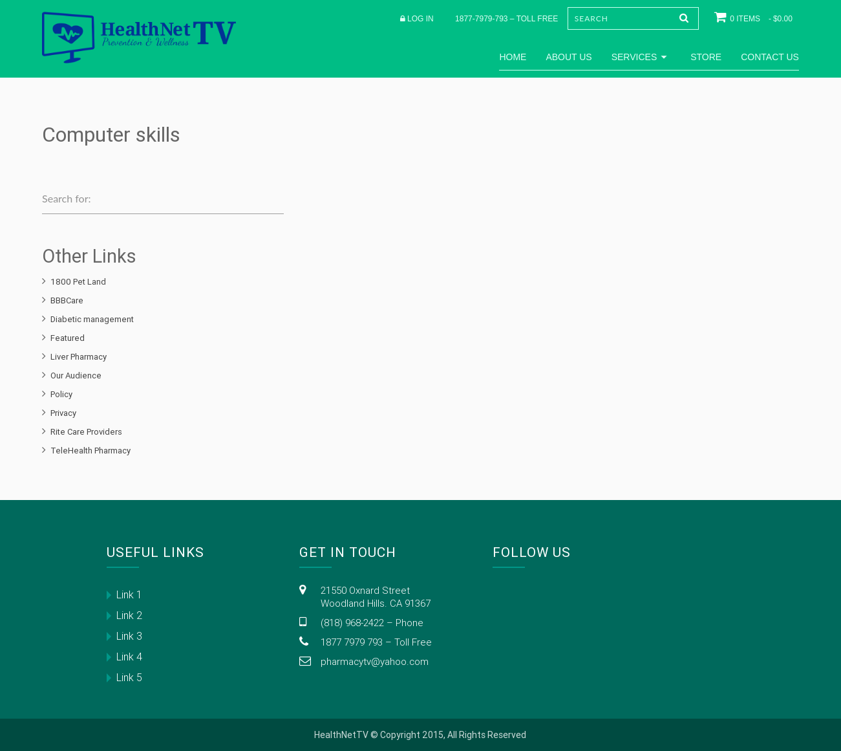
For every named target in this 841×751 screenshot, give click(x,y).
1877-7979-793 (481, 18)
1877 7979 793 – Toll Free (376, 642)
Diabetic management (92, 319)
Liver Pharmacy (78, 356)
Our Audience (75, 375)
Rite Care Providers (86, 431)
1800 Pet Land (78, 281)
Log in (420, 18)
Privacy (63, 413)
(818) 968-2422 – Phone (372, 622)
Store (705, 57)
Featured (67, 337)
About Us (568, 57)
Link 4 (129, 656)
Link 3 (129, 635)
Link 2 (129, 615)
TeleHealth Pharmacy (90, 450)
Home (512, 57)
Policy (61, 394)
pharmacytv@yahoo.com (375, 661)
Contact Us (770, 57)
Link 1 (129, 594)
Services (642, 56)
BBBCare (66, 300)
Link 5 (129, 677)
